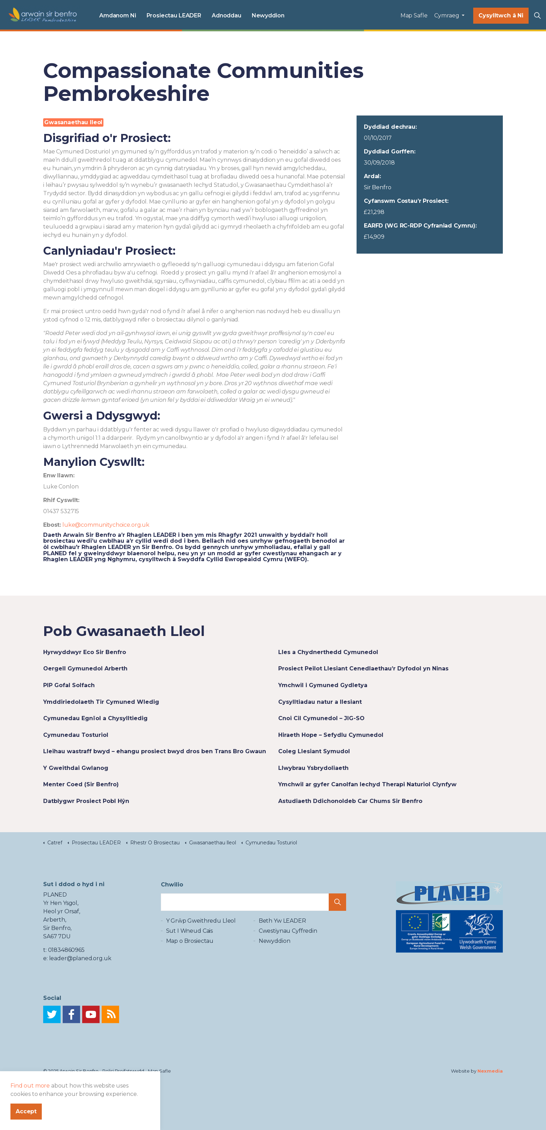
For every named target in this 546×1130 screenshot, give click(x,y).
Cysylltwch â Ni (501, 15)
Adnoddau (226, 15)
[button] (337, 909)
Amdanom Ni (117, 15)
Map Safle (414, 15)
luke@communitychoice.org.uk (105, 525)
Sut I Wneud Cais (189, 943)
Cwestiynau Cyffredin (288, 943)
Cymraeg (447, 15)
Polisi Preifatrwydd (123, 1071)
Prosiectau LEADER (174, 15)
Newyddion (268, 15)
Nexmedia (490, 1071)
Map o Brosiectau (190, 953)
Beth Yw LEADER (282, 933)
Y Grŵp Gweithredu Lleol (201, 933)
